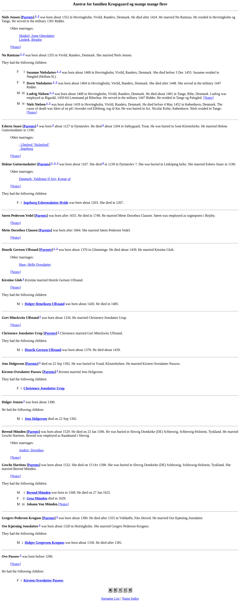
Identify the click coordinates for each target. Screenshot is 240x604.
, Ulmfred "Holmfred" (34, 145)
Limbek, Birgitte (30, 39)
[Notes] (15, 47)
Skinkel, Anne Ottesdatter (37, 36)
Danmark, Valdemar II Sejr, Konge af (44, 179)
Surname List (110, 598)
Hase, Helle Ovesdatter (35, 264)
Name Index (130, 598)
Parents (27, 17)
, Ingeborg (26, 148)
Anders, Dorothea (31, 450)
